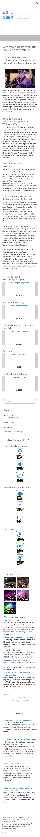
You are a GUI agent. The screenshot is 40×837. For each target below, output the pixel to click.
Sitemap (14, 821)
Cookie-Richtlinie (6, 821)
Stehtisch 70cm (20, 377)
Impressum (5, 817)
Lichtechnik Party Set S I (20, 331)
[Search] (20, 401)
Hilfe (14, 440)
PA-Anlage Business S (20, 701)
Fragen (25, 440)
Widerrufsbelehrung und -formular (22, 817)
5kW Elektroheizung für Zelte (22, 354)
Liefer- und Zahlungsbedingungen (11, 819)
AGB (10, 817)
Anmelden (5, 833)
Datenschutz (25, 819)
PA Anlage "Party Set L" (20, 283)
